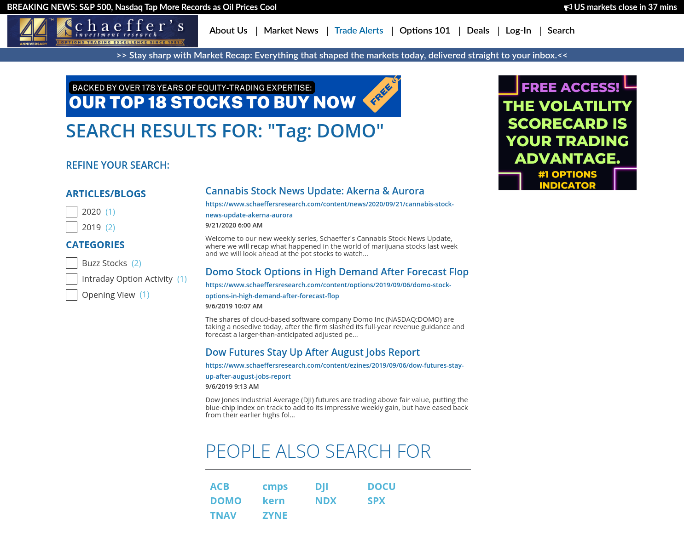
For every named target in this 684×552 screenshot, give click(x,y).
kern (273, 500)
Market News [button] (291, 29)
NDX (325, 500)
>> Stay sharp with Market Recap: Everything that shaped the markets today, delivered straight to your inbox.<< (342, 54)
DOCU (381, 486)
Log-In (518, 29)
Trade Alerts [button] (359, 29)
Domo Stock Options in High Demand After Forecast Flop (337, 271)
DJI (321, 486)
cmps (275, 486)
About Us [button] (228, 29)
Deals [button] (478, 29)
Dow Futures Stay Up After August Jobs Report (312, 352)
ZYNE (274, 515)
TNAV (223, 515)
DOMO (226, 500)
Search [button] (560, 29)
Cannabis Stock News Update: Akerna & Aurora (314, 190)
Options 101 (425, 29)
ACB (219, 486)
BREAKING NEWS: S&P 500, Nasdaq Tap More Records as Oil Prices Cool (142, 7)
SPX (376, 500)
